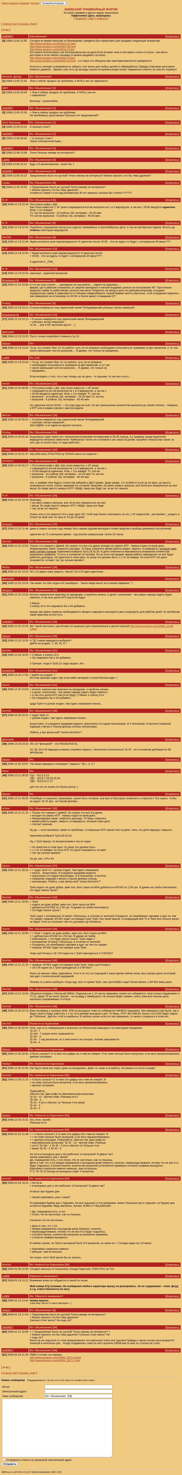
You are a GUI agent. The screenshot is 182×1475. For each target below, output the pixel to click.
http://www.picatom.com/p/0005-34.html (53, 60)
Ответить (172, 36)
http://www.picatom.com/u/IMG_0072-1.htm (55, 1360)
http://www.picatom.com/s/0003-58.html (53, 46)
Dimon (6, 343)
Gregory (7, 524)
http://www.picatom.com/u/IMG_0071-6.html (55, 1357)
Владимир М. (10, 280)
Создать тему (27, 23)
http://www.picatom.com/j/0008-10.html (52, 57)
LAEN (5, 159)
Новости (102, 18)
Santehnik (8, 670)
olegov (6, 1310)
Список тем (10, 23)
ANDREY (7, 36)
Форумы (35, 3)
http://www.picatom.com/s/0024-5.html (52, 49)
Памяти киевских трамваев (15, 3)
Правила (80, 18)
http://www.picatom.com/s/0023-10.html (53, 43)
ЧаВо (91, 18)
